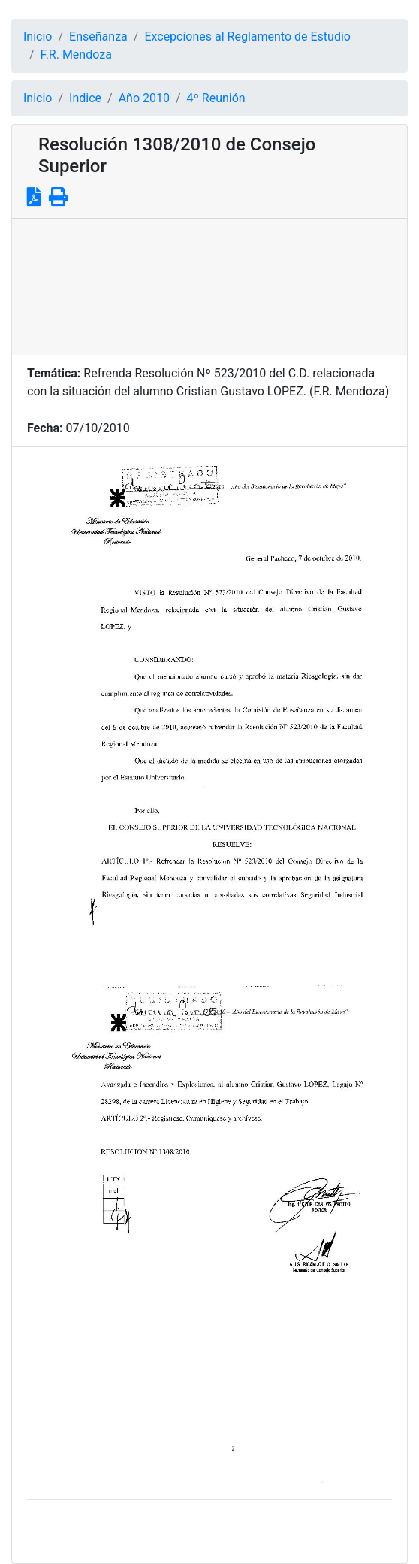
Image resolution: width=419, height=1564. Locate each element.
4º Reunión (216, 98)
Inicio (37, 36)
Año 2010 (144, 98)
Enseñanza (98, 36)
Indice (85, 98)
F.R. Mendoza (76, 54)
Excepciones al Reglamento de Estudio (247, 36)
